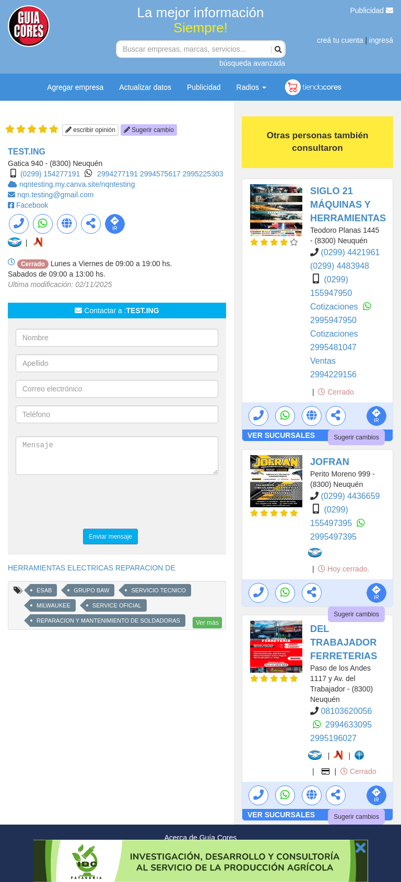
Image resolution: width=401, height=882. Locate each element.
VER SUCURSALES (281, 435)
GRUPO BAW (91, 590)
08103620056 (346, 711)
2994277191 (118, 174)
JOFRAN (329, 462)
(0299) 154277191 (50, 174)
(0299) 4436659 (350, 496)
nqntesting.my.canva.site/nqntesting (77, 184)
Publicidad (372, 10)
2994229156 (333, 374)
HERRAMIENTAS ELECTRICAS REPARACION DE (91, 568)
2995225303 (203, 174)
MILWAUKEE (53, 605)
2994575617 (161, 174)
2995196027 (333, 738)
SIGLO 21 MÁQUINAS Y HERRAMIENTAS (348, 204)
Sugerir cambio (149, 130)
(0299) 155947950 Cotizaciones (335, 293)
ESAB (44, 590)
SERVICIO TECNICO (158, 590)
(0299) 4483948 (339, 265)
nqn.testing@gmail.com (55, 194)
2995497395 (333, 536)
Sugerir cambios (356, 437)
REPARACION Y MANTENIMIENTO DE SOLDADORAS (108, 620)
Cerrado (335, 392)
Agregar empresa (75, 87)
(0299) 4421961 (350, 252)
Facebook (32, 205)
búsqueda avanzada (252, 63)
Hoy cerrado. (343, 569)
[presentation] (95, 503)
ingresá (381, 40)
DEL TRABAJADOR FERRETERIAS (343, 642)
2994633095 (348, 724)
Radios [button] (251, 87)
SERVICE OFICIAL (116, 605)
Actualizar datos (145, 87)
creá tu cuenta (340, 40)
